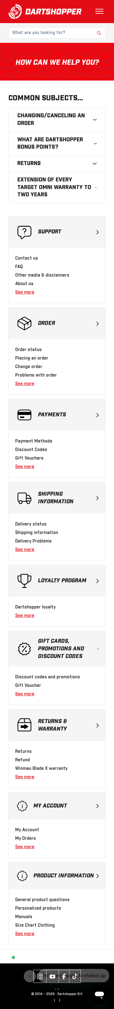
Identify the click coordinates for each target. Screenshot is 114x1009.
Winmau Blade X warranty (41, 768)
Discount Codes (31, 450)
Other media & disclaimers (42, 275)
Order (68, 323)
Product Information (66, 876)
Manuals (23, 917)
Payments (68, 415)
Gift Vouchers (29, 458)
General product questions (42, 900)
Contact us (26, 258)
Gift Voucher (28, 686)
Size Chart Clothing (35, 925)
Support (68, 232)
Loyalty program (68, 581)
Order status (28, 350)
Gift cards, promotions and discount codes (68, 649)
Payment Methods (33, 441)
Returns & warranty (68, 725)
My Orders (25, 838)
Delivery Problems (33, 541)
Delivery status (31, 524)
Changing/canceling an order (57, 119)
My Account (66, 806)
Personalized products (38, 908)
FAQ (19, 267)
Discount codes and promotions (47, 677)
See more (24, 292)
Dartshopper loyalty (35, 607)
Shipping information (36, 533)
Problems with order (36, 375)
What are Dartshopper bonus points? (57, 143)
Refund (22, 760)
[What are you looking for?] (57, 33)
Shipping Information (68, 498)
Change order (28, 367)
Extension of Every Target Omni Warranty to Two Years (57, 187)
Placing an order (31, 358)
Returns (23, 751)
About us (24, 284)
